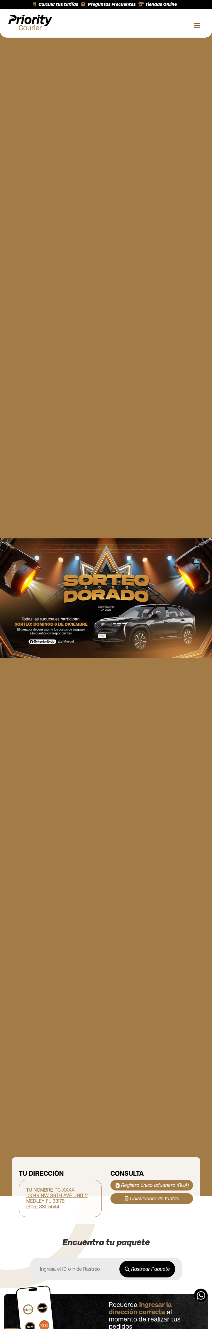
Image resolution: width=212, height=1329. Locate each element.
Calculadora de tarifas (152, 1198)
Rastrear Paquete (147, 1269)
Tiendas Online (157, 4)
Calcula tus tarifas (55, 4)
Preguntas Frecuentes (108, 4)
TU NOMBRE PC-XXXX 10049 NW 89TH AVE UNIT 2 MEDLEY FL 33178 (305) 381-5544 (57, 1198)
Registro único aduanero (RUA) (152, 1185)
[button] (195, 23)
